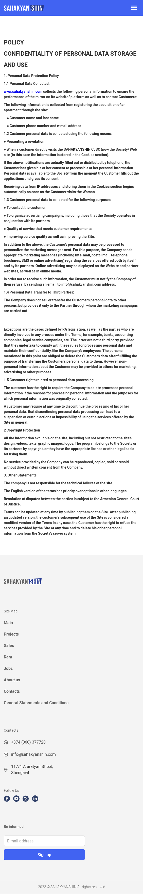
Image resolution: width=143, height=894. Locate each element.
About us (12, 679)
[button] (134, 7)
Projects (11, 634)
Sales (9, 645)
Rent (8, 657)
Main (8, 622)
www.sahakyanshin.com (23, 91)
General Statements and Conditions (36, 702)
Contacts (12, 691)
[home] (62, 8)
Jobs (8, 668)
